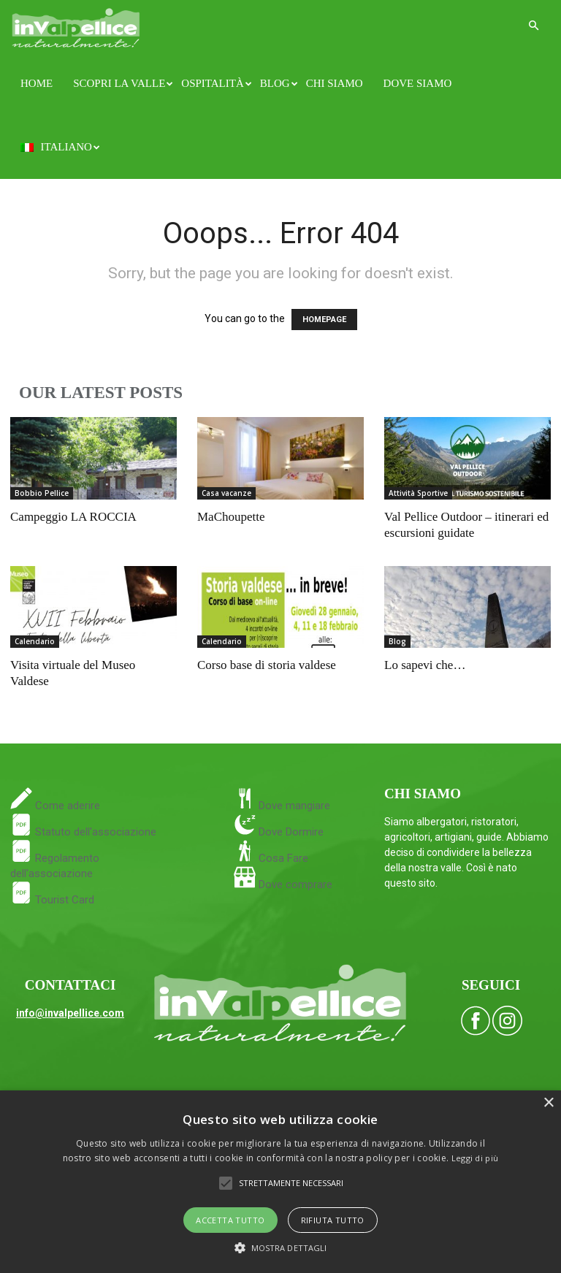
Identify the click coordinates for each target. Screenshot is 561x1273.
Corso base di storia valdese (266, 665)
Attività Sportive (418, 493)
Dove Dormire (290, 831)
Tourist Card (52, 899)
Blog (278, 83)
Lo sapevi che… (424, 665)
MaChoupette (231, 517)
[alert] (280, 1181)
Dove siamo (417, 83)
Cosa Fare (282, 858)
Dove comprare (295, 884)
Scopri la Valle (122, 83)
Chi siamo (334, 83)
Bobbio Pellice (42, 493)
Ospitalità (215, 83)
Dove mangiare (293, 805)
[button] (533, 26)
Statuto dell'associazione (83, 831)
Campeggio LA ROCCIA (73, 517)
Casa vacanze (226, 493)
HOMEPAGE (324, 319)
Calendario (35, 641)
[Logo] (76, 26)
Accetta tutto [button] (230, 1220)
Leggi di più (475, 1157)
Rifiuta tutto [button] (333, 1220)
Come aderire (66, 805)
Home (36, 83)
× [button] (548, 1103)
